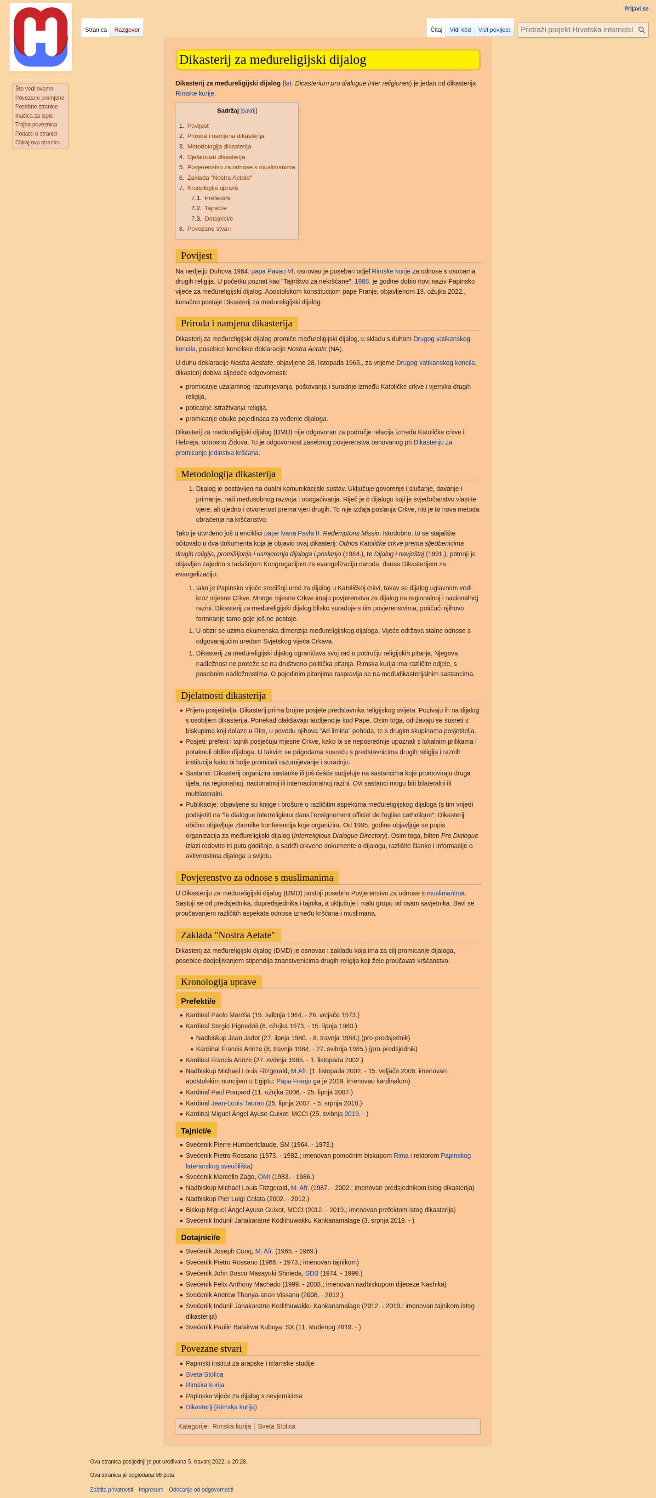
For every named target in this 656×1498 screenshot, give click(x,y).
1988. (362, 281)
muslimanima (445, 893)
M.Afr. (299, 1071)
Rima (401, 1155)
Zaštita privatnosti (111, 1490)
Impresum (151, 1490)
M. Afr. (300, 1187)
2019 (351, 1113)
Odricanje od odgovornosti (201, 1490)
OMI (264, 1176)
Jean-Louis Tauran (237, 1103)
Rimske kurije (195, 93)
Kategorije (192, 1426)
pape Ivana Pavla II (291, 533)
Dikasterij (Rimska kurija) (221, 1407)
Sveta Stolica (204, 1374)
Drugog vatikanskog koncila (435, 362)
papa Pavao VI (272, 271)
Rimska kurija (205, 1385)
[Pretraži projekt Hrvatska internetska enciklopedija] (583, 30)
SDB (312, 1273)
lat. (289, 83)
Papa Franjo (293, 1081)
